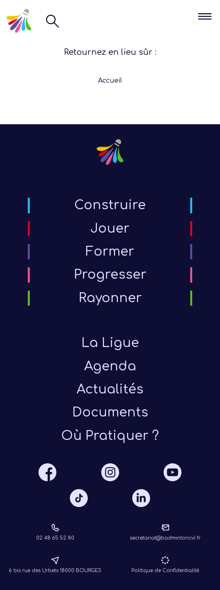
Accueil (110, 80)
